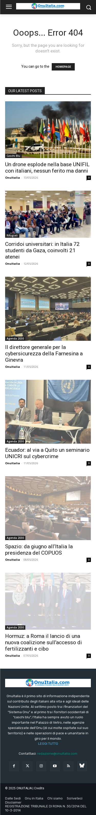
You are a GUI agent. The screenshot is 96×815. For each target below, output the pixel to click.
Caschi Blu (13, 156)
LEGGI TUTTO (48, 744)
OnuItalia (12, 177)
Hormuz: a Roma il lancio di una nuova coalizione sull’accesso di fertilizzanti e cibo (43, 642)
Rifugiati (12, 235)
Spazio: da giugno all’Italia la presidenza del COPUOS (39, 549)
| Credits (38, 788)
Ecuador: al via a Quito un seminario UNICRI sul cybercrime (47, 453)
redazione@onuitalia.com (57, 753)
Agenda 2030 (15, 338)
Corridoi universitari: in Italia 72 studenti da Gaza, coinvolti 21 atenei (42, 250)
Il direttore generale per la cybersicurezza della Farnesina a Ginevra (44, 353)
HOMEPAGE (63, 66)
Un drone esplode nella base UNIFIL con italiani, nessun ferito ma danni (47, 167)
